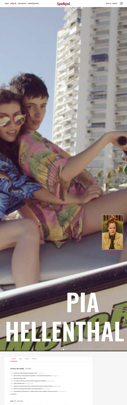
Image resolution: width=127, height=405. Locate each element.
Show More (13, 394)
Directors (13, 3)
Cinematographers (33, 3)
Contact (114, 3)
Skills (20, 358)
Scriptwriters (22, 3)
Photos (34, 358)
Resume (14, 358)
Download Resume (112, 253)
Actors (7, 3)
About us (108, 3)
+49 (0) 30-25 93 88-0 (112, 259)
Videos (27, 358)
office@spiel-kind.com (112, 261)
